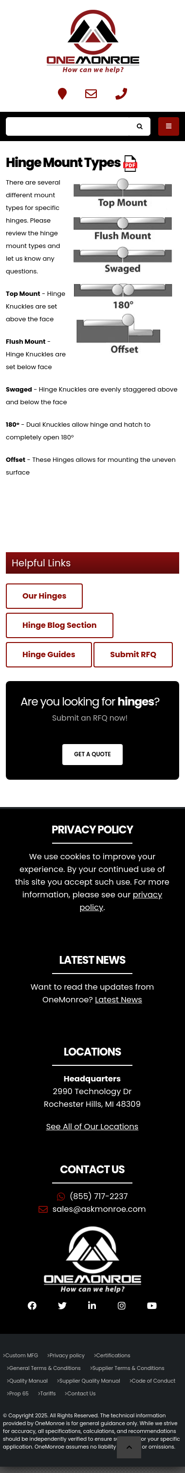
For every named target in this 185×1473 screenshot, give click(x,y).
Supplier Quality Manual (89, 1381)
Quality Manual (28, 1381)
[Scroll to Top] (129, 1447)
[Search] (67, 126)
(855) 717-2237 (99, 1196)
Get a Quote (92, 754)
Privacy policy (67, 1355)
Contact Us (81, 1393)
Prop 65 (19, 1393)
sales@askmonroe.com (99, 1209)
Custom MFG (21, 1355)
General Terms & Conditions (45, 1368)
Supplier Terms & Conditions (128, 1368)
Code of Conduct (154, 1381)
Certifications (113, 1355)
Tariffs (48, 1393)
